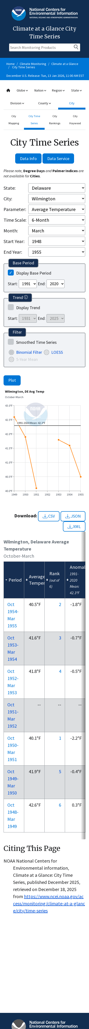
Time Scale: (15, 220)
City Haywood (75, 119)
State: (9, 188)
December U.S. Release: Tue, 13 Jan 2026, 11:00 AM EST (45, 76)
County (44, 103)
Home (10, 64)
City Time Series (23, 67)
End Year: (13, 252)
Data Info (28, 158)
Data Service (58, 158)
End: (42, 283)
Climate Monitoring (33, 64)
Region (58, 90)
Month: (11, 231)
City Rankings (54, 119)
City (72, 103)
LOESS (57, 352)
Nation (40, 90)
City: (8, 199)
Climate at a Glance (64, 64)
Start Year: (14, 241)
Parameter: (15, 209)
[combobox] (44, 97)
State (76, 90)
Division (17, 103)
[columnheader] (14, 580)
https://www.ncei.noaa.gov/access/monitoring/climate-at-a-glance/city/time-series (49, 903)
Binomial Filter (29, 352)
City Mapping (14, 119)
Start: (13, 283)
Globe (22, 90)
